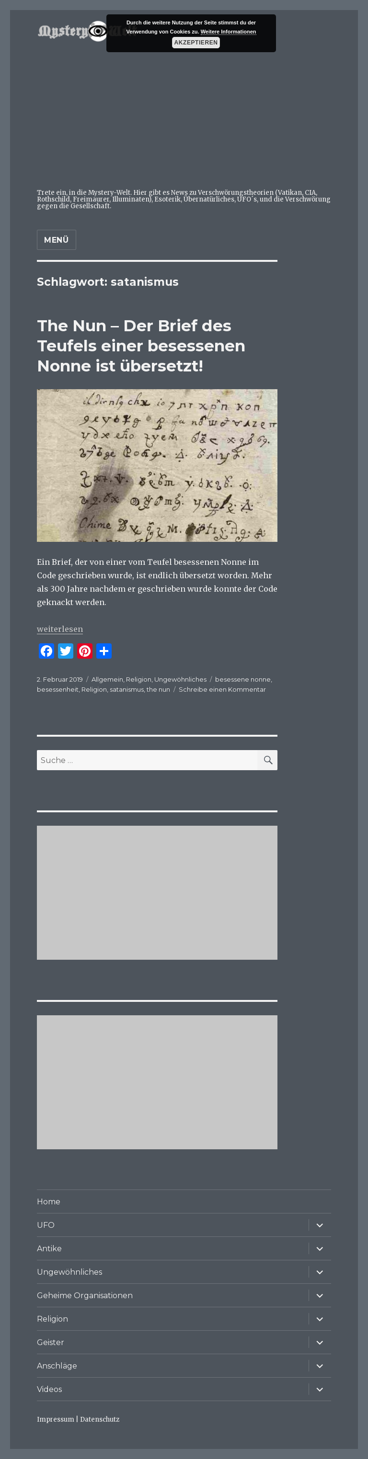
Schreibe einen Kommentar (222, 689)
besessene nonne (243, 679)
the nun (158, 689)
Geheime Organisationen (85, 1295)
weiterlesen (60, 629)
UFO (46, 1225)
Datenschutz (99, 1419)
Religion (138, 679)
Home (48, 1201)
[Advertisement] (186, 117)
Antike (49, 1248)
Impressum (55, 1419)
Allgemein (107, 679)
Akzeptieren (196, 42)
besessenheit (58, 689)
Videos (49, 1389)
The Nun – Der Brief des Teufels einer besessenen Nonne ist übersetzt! (141, 345)
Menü (56, 240)
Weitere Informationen (228, 31)
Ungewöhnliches (180, 679)
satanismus (127, 689)
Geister (50, 1342)
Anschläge (57, 1365)
